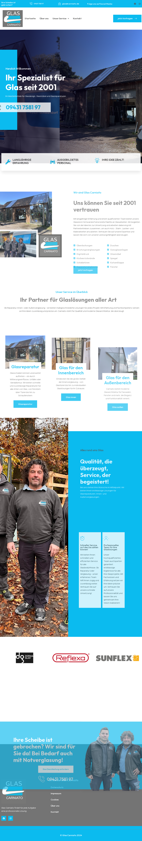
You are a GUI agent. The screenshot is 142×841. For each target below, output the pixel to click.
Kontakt (77, 18)
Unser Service (61, 18)
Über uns (44, 18)
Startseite (30, 18)
